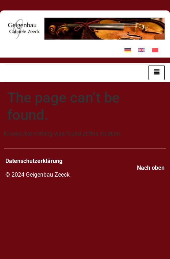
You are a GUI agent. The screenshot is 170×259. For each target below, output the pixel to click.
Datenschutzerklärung (33, 161)
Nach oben (151, 167)
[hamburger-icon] (156, 72)
